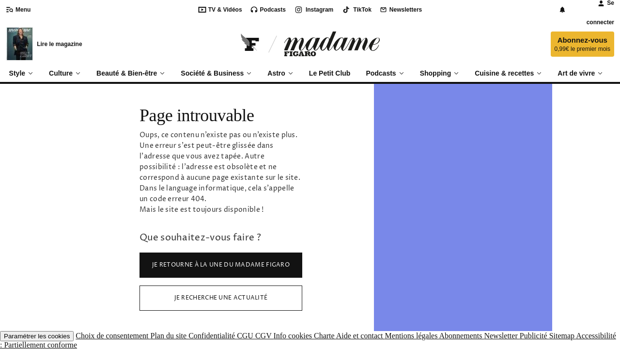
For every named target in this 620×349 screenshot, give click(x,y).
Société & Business (216, 73)
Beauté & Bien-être (130, 73)
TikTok (356, 10)
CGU (246, 336)
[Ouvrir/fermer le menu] (21, 9)
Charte (325, 336)
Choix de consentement (113, 336)
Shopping (440, 73)
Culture (65, 73)
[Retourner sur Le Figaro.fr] (250, 44)
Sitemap (562, 336)
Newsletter (501, 336)
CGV (264, 336)
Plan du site (169, 336)
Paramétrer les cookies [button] (37, 336)
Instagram (313, 10)
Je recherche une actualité (221, 298)
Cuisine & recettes (508, 73)
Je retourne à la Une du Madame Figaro (221, 265)
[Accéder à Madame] (332, 44)
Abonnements (461, 336)
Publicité (534, 336)
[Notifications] (562, 9)
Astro (280, 73)
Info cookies (293, 336)
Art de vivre (580, 73)
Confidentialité (212, 336)
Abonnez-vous (582, 44)
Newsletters (400, 10)
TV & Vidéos (220, 10)
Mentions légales (412, 336)
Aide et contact (360, 336)
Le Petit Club (330, 73)
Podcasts (268, 10)
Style (21, 73)
